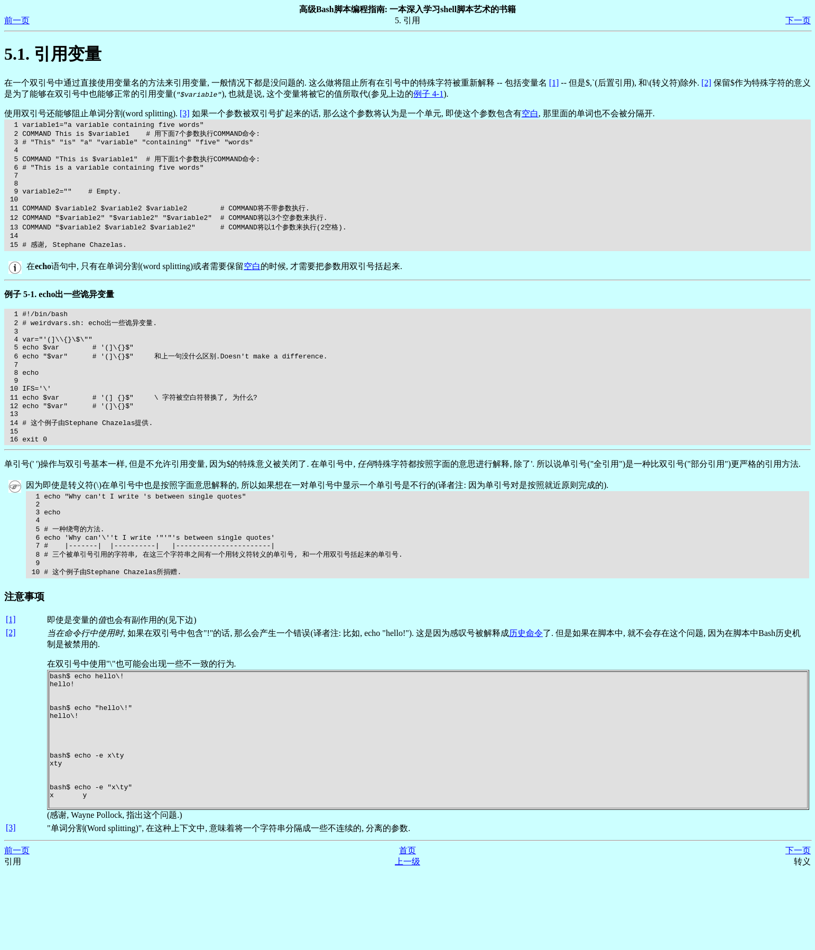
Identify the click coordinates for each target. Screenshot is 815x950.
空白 (530, 113)
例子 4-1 (428, 93)
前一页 (17, 20)
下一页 (798, 20)
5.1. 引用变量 (52, 53)
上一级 (407, 939)
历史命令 (526, 684)
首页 (407, 928)
